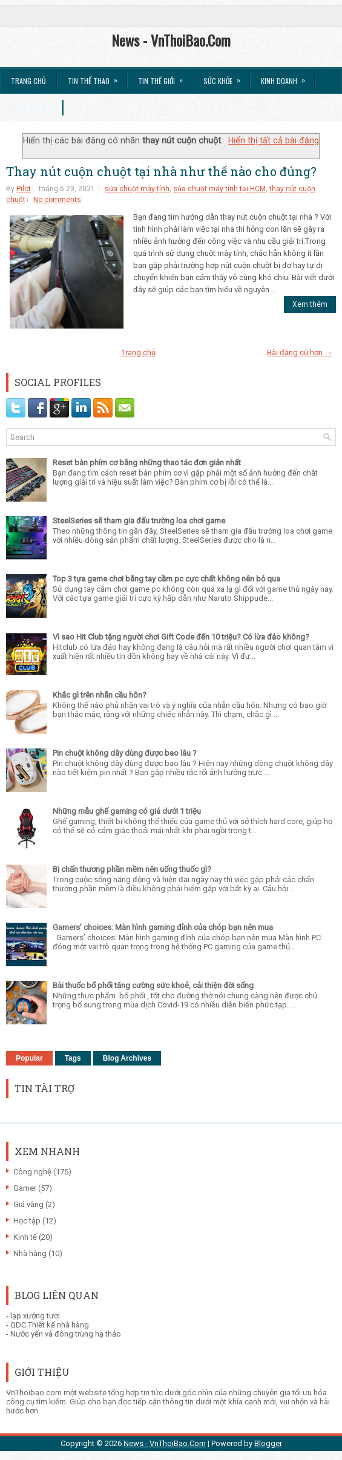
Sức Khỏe (225, 77)
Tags (73, 1058)
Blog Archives (127, 1058)
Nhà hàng (30, 1253)
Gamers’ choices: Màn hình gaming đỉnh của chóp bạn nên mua (163, 927)
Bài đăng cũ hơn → (299, 352)
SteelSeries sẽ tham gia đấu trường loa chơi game (139, 520)
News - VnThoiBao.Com (171, 40)
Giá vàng (28, 1204)
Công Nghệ (36, 103)
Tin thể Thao (96, 77)
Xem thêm (309, 304)
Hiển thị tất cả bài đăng (273, 140)
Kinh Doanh (287, 77)
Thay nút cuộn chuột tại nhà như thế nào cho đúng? (161, 171)
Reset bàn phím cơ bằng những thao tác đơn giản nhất (147, 462)
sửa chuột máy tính (137, 189)
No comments (57, 199)
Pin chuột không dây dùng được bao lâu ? (125, 753)
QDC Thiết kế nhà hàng (49, 1324)
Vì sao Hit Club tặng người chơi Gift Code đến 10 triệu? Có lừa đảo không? (181, 636)
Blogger (268, 1443)
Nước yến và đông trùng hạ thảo (65, 1333)
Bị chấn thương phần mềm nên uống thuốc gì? (132, 869)
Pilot (23, 189)
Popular (29, 1058)
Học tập (27, 1220)
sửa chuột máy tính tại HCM (219, 189)
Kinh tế (25, 1237)
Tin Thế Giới (164, 77)
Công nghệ (32, 1171)
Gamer (24, 1188)
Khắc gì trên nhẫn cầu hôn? (99, 694)
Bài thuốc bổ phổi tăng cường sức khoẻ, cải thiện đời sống (153, 985)
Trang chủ (28, 81)
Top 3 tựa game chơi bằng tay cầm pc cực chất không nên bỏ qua (166, 578)
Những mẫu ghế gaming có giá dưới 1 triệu (127, 811)
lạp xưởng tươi (35, 1315)
